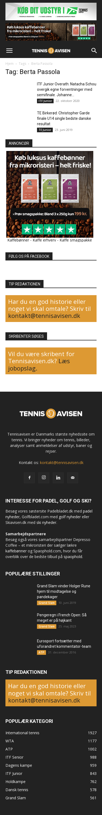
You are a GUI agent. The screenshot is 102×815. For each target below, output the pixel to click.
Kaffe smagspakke (76, 240)
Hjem (9, 63)
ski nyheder (46, 522)
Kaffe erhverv (44, 240)
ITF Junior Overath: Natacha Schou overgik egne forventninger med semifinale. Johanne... (66, 89)
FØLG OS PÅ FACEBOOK (29, 256)
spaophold (73, 556)
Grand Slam (47, 603)
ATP (41, 652)
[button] (9, 50)
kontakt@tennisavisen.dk (44, 315)
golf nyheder (70, 516)
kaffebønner (16, 550)
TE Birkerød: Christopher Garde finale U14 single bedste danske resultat (64, 118)
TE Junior (45, 130)
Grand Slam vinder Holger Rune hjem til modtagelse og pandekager (63, 591)
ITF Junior (45, 101)
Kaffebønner (18, 240)
